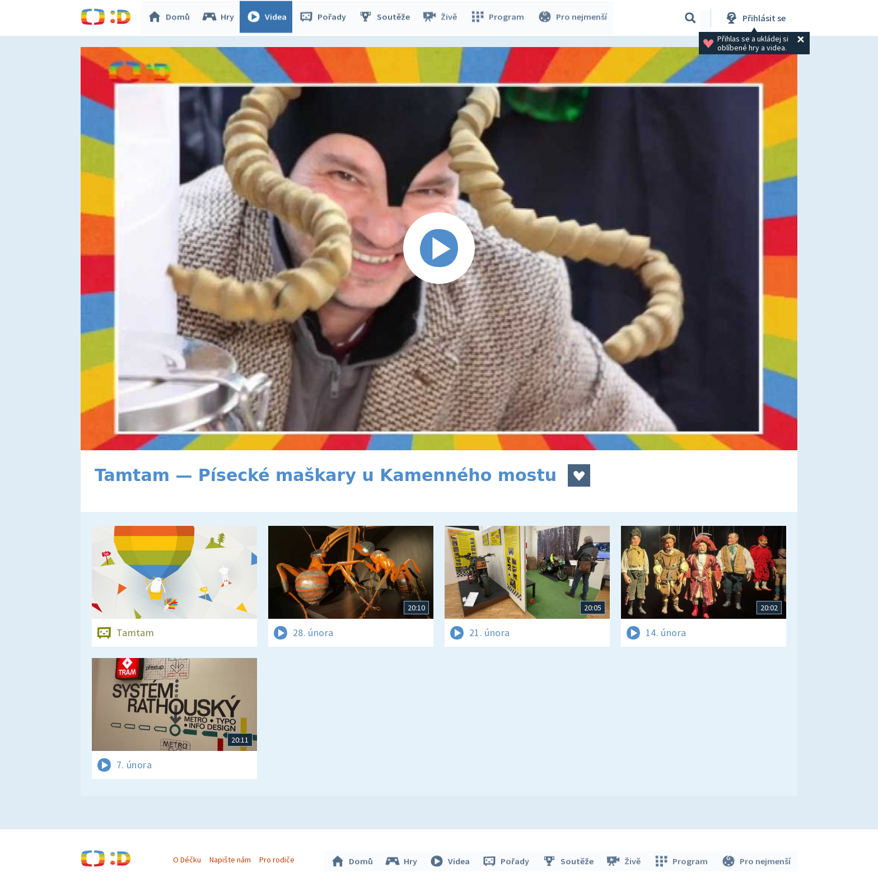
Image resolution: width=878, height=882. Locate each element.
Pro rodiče (278, 858)
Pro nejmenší (572, 18)
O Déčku (188, 858)
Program (498, 18)
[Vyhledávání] (690, 18)
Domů (171, 18)
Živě (442, 18)
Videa (268, 18)
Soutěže (386, 18)
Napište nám (231, 858)
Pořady (325, 18)
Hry (220, 18)
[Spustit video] (439, 248)
